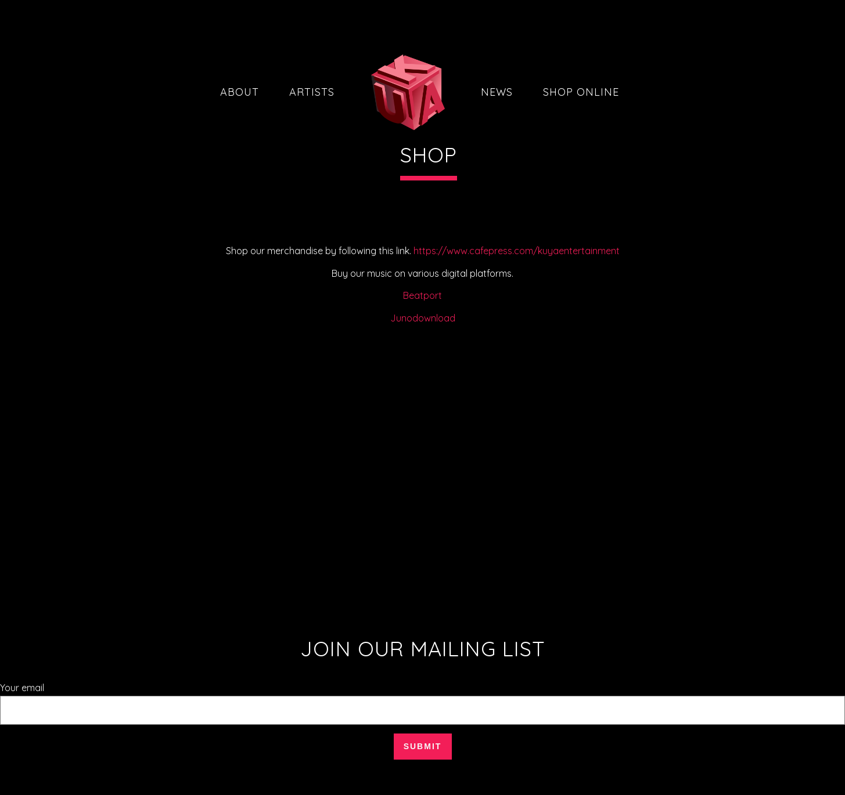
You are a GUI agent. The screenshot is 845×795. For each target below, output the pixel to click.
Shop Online (581, 92)
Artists (312, 92)
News (497, 92)
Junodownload (422, 318)
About (239, 92)
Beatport (422, 295)
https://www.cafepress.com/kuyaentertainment (516, 250)
